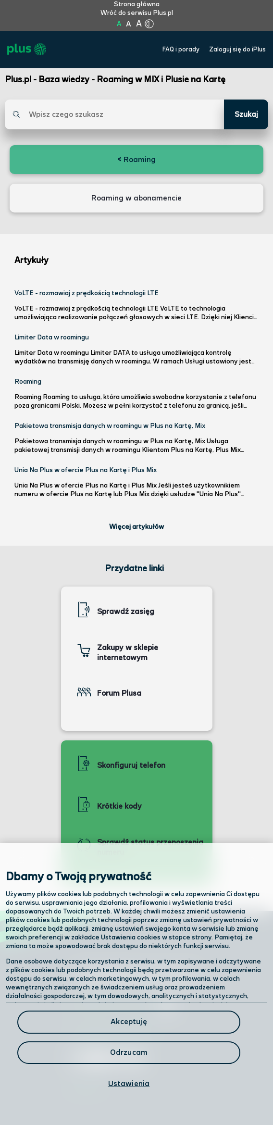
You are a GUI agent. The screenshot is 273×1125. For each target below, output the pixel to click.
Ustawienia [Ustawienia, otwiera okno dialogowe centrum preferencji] (129, 1084)
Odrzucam (129, 1053)
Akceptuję (129, 1022)
